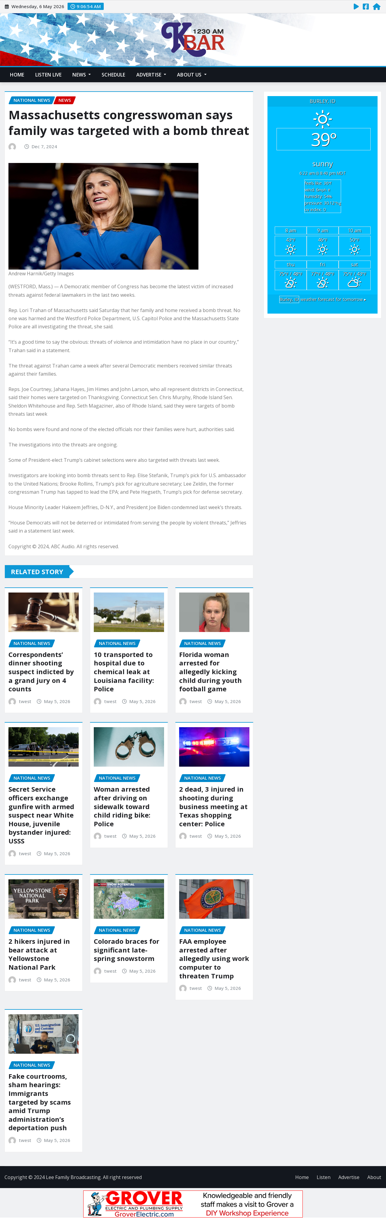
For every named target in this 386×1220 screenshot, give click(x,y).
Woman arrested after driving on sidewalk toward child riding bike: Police (122, 806)
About (374, 1177)
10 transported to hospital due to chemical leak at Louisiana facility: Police (124, 671)
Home (17, 74)
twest (25, 701)
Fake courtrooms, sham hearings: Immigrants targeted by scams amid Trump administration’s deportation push (39, 1101)
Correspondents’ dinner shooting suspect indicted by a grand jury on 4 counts (41, 671)
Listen (324, 1177)
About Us (192, 74)
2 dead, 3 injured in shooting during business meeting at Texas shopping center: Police (213, 806)
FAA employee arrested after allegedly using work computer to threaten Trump (214, 958)
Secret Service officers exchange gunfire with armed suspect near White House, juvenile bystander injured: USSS (41, 814)
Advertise (151, 74)
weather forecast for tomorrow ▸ (322, 299)
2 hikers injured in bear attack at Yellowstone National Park (39, 954)
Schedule (113, 74)
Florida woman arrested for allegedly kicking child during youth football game (210, 671)
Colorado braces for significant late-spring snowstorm (126, 950)
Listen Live (48, 74)
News (81, 74)
